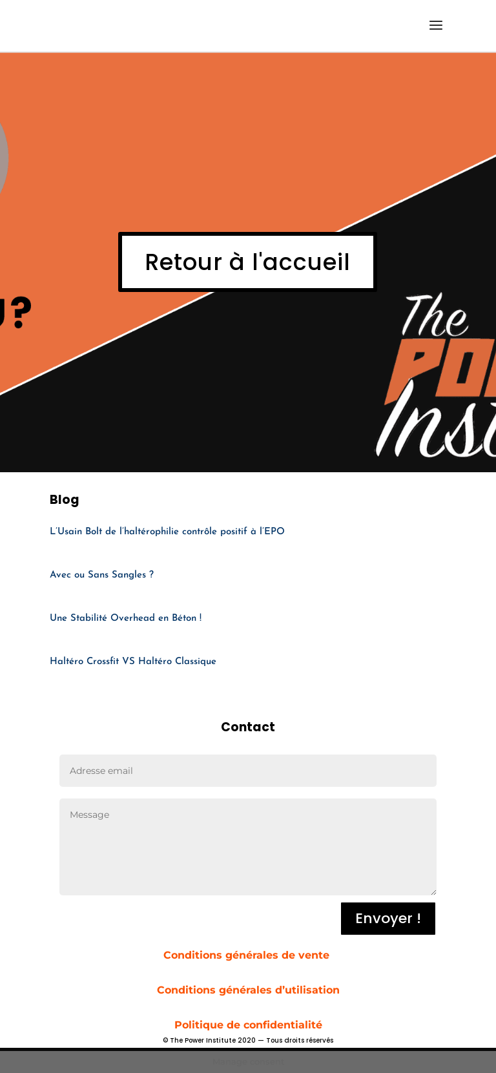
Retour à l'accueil (248, 262)
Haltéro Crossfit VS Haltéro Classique (133, 662)
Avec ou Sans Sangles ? (102, 575)
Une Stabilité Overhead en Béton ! (126, 618)
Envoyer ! (388, 918)
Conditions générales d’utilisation (248, 990)
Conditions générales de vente (248, 955)
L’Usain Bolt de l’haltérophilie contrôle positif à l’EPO (167, 532)
